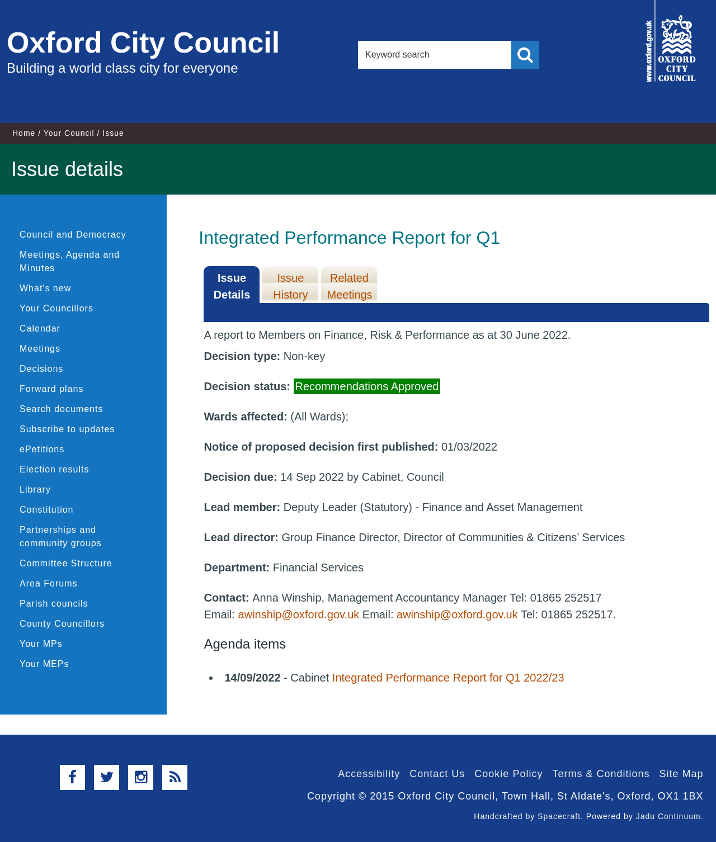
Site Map (681, 773)
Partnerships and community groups (61, 536)
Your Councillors (56, 308)
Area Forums (48, 583)
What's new (45, 288)
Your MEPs (44, 664)
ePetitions (42, 449)
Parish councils (54, 603)
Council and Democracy (73, 234)
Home (23, 133)
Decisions (41, 368)
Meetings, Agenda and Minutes (70, 261)
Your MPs (41, 644)
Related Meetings (349, 286)
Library (35, 489)
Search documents (61, 409)
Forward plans (51, 389)
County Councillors (62, 623)
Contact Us (437, 773)
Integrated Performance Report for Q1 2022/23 (448, 677)
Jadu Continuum (668, 816)
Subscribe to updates (67, 429)
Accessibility (369, 773)
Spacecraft (559, 816)
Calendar (40, 328)
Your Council (69, 133)
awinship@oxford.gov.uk (299, 614)
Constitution (47, 509)
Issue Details (232, 286)
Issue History (290, 286)
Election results (55, 469)
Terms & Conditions (600, 773)
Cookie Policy (508, 773)
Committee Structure (66, 563)
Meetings (40, 348)
